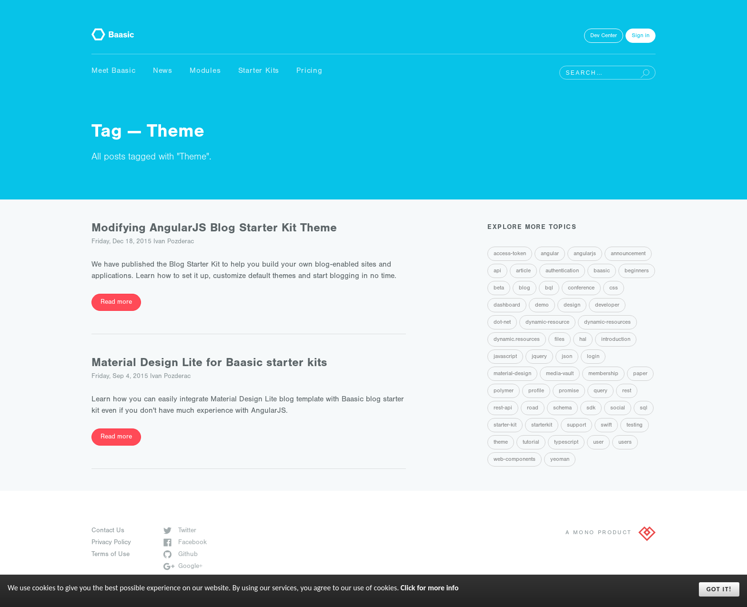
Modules (205, 71)
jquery (539, 357)
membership (603, 374)
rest (626, 391)
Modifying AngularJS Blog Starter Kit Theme (214, 229)
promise (569, 391)
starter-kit (505, 425)
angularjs (585, 254)
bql (549, 288)
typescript (566, 443)
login (593, 357)
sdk (591, 408)
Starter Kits (259, 71)
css (613, 288)
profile (536, 391)
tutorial (531, 443)
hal (582, 340)
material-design (512, 374)
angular (550, 254)
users (625, 443)
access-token (510, 254)
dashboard (507, 305)
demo (542, 305)
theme (501, 443)
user (598, 443)
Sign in (640, 36)
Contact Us (107, 531)
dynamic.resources (517, 340)
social (617, 408)
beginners (637, 271)
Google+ (182, 567)
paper (640, 374)
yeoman (559, 460)
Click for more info (430, 587)
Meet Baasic (113, 71)
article (523, 271)
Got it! (719, 589)
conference (581, 288)
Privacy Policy (111, 543)
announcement (628, 254)
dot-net (502, 323)
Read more (116, 302)
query (600, 391)
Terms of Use (110, 555)
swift (606, 425)
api (497, 271)
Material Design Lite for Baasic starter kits (209, 364)
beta (499, 288)
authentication (562, 271)
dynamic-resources (607, 323)
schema (562, 408)
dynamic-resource (547, 323)
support (576, 425)
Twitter (179, 531)
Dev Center (603, 36)
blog (524, 288)
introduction (615, 340)
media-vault (560, 374)
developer (607, 305)
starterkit (541, 425)
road (532, 408)
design (572, 305)
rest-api (503, 408)
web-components (514, 460)
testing (634, 425)
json (567, 357)
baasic (602, 271)
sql (643, 408)
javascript (505, 357)
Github (180, 555)
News (162, 71)
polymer (504, 391)
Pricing (309, 71)
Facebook (185, 543)
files (560, 340)
